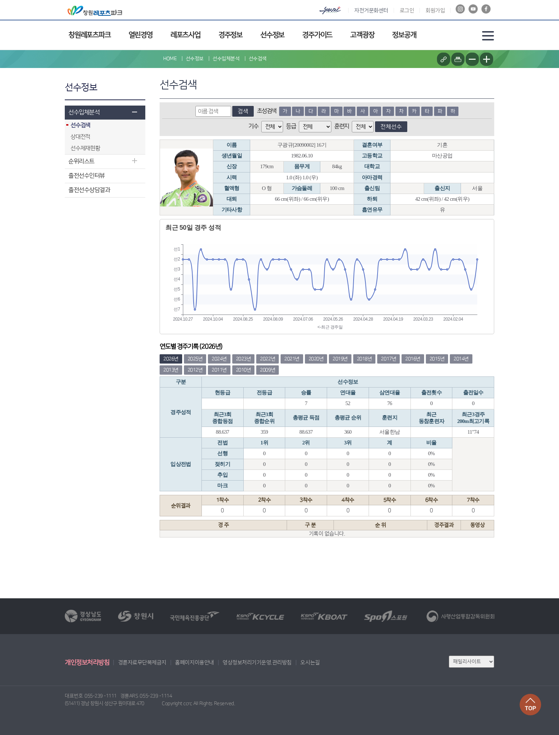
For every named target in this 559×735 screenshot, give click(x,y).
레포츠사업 (185, 35)
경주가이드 (317, 35)
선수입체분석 (83, 112)
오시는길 (310, 662)
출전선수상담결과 (89, 190)
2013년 (171, 370)
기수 (253, 126)
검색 (243, 111)
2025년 (195, 359)
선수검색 (258, 59)
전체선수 (391, 126)
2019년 (340, 359)
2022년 (267, 359)
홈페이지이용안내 (194, 662)
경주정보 (230, 35)
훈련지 (341, 126)
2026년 (171, 359)
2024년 (219, 359)
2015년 (437, 359)
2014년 (461, 359)
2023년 (243, 359)
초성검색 (266, 111)
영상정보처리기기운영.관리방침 (257, 662)
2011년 (219, 370)
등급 (291, 126)
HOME (169, 59)
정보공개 (404, 35)
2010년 (243, 370)
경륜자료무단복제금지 (142, 662)
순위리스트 (81, 161)
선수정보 (272, 35)
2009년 (267, 370)
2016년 (413, 359)
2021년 (292, 359)
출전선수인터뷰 (86, 175)
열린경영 (140, 35)
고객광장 (362, 35)
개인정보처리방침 (87, 662)
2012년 (195, 370)
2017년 (388, 359)
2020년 (316, 359)
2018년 (364, 359)
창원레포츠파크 (89, 35)
